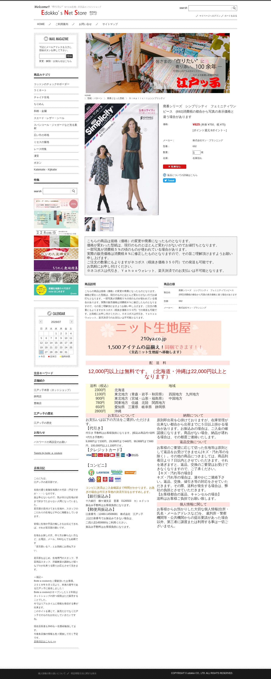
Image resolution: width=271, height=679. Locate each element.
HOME (41, 24)
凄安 (36, 155)
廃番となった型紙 (115, 98)
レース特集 (40, 149)
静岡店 (37, 396)
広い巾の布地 (41, 135)
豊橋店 (37, 403)
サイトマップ (110, 24)
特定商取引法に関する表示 (83, 673)
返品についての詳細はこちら (182, 175)
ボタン (37, 162)
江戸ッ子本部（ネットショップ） (53, 390)
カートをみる (230, 16)
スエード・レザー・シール (49, 118)
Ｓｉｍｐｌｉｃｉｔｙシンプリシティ (147, 98)
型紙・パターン (94, 98)
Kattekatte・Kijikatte (45, 169)
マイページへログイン (209, 16)
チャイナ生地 (41, 97)
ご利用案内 (61, 24)
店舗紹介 (39, 380)
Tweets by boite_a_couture (48, 453)
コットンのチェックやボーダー (51, 84)
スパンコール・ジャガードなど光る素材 (55, 126)
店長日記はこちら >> (45, 641)
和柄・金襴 (40, 111)
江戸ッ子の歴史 (43, 413)
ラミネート (40, 90)
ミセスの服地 (41, 142)
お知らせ (39, 432)
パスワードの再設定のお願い (50, 441)
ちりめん (39, 104)
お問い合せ (85, 24)
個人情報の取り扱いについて (52, 673)
